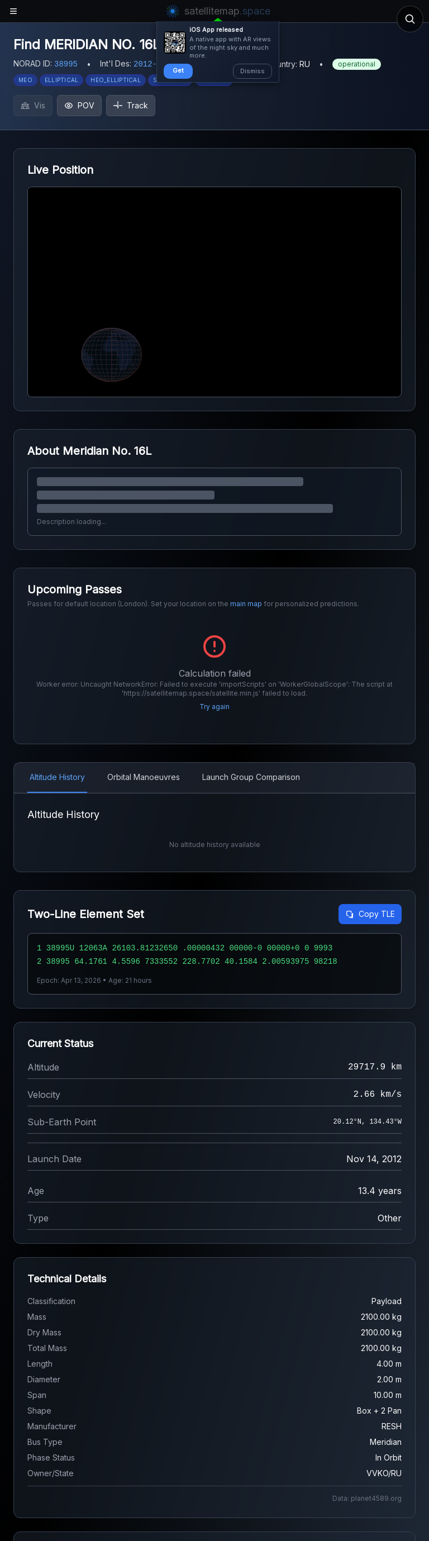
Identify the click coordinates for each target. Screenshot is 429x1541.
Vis (33, 105)
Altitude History (57, 777)
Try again (214, 706)
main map (246, 604)
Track (130, 105)
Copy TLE (370, 914)
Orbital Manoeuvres (143, 777)
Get (178, 70)
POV (79, 105)
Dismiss (252, 71)
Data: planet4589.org (367, 1498)
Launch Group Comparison (251, 777)
